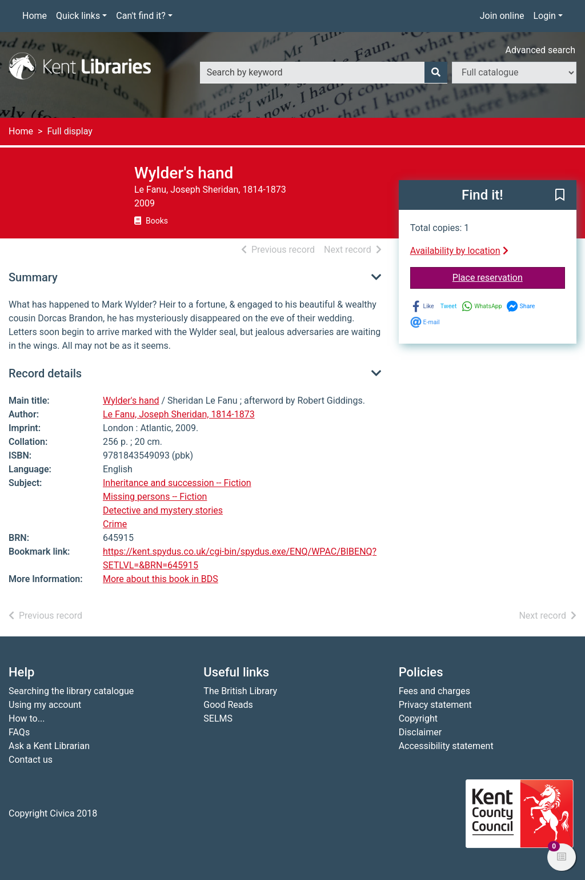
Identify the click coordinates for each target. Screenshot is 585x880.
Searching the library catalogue (71, 691)
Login (544, 15)
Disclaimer (420, 732)
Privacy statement (435, 704)
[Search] (435, 72)
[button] (560, 195)
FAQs (19, 732)
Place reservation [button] (508, 276)
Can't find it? (141, 15)
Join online (502, 15)
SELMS (218, 718)
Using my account (45, 704)
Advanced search (540, 50)
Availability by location (459, 250)
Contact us (31, 759)
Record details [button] (45, 373)
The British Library (240, 691)
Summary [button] (33, 277)
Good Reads (228, 704)
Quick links (78, 15)
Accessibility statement (446, 745)
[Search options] (514, 72)
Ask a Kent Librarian (49, 745)
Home (34, 15)
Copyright (418, 718)
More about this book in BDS (160, 579)
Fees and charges (434, 691)
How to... (27, 718)
